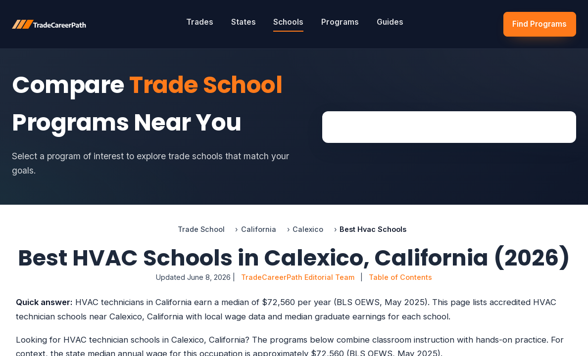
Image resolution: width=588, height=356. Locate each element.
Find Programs (539, 24)
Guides (390, 22)
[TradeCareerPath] (49, 24)
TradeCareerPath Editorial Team (297, 277)
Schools (288, 22)
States (243, 22)
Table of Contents (400, 277)
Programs (340, 22)
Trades (199, 22)
